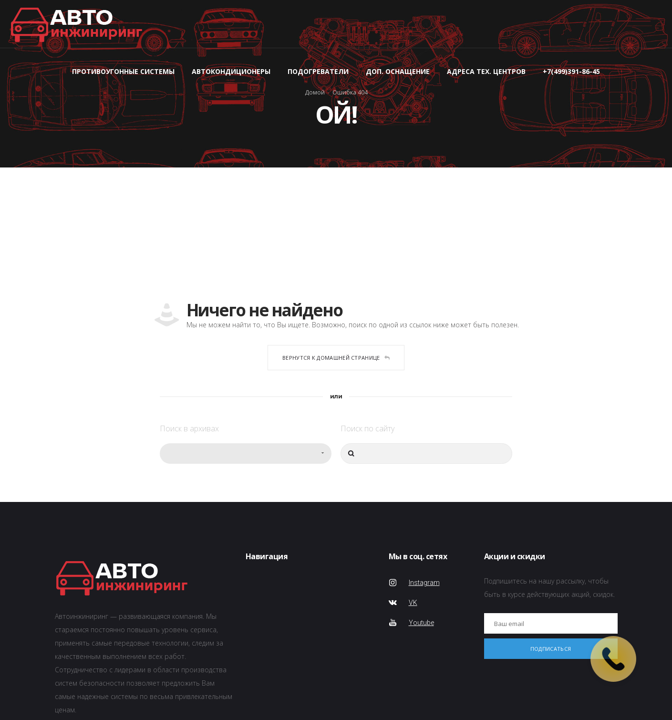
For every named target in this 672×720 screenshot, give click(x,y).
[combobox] (245, 453)
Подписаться (550, 648)
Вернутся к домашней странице (336, 357)
